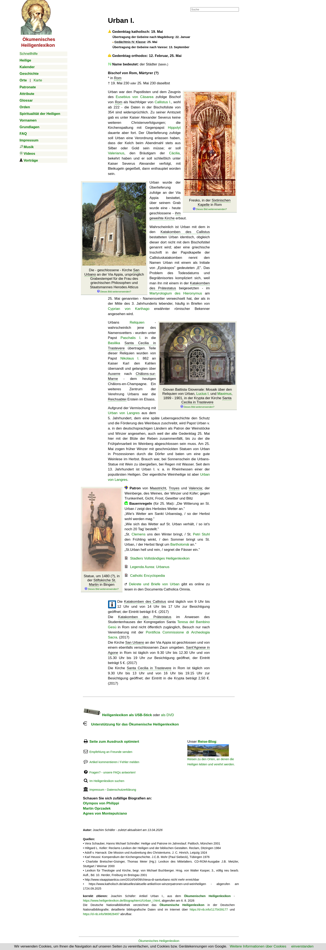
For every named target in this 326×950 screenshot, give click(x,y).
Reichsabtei (117, 399)
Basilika (114, 343)
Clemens (139, 534)
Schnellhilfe (29, 54)
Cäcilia (174, 153)
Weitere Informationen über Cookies (258, 946)
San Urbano (134, 642)
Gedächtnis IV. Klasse (130, 42)
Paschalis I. (131, 338)
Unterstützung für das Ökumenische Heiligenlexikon (131, 724)
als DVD (167, 715)
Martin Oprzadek (97, 808)
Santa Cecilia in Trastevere (206, 400)
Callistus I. (163, 102)
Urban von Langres (124, 413)
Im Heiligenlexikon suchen (106, 781)
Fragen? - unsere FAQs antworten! (112, 772)
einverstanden (302, 946)
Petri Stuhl (201, 534)
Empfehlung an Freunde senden (110, 752)
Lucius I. (202, 394)
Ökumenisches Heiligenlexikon (158, 941)
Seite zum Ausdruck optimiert (114, 742)
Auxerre (114, 374)
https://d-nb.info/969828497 (101, 914)
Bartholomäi (179, 544)
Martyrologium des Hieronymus (175, 293)
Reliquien (137, 322)
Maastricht (158, 488)
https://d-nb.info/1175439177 (209, 909)
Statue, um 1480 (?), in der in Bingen (102, 582)
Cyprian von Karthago (128, 309)
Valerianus (116, 153)
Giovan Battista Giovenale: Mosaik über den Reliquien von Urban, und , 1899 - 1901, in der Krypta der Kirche (197, 398)
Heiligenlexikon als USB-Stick (117, 715)
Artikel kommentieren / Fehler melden (114, 762)
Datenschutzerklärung (121, 789)
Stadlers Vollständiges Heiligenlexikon (160, 558)
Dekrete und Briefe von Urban (154, 584)
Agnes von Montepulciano (105, 813)
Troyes (174, 488)
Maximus (224, 394)
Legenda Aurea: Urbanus (149, 567)
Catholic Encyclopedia (147, 576)
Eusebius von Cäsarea (135, 97)
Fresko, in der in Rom (209, 204)
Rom (117, 78)
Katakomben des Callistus (185, 232)
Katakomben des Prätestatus (144, 617)
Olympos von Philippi (101, 803)
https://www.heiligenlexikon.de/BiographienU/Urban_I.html (121, 900)
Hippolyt (174, 128)
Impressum (96, 789)
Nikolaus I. (129, 358)
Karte (38, 80)
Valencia (195, 488)
